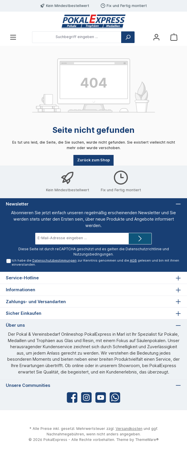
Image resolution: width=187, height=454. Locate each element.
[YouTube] (100, 397)
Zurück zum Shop (93, 160)
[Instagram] (86, 397)
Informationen (20, 289)
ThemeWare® (147, 439)
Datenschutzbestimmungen (54, 260)
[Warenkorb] (174, 37)
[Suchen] (128, 37)
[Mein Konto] (156, 37)
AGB (133, 260)
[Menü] (13, 37)
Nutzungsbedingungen (93, 254)
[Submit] (140, 238)
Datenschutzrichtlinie (144, 249)
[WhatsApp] (114, 397)
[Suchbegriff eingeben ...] (76, 37)
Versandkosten (129, 428)
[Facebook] (72, 397)
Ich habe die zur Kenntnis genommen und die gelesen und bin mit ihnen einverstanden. (95, 262)
